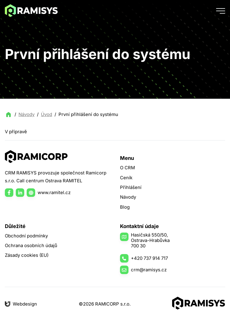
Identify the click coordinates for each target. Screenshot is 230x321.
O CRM (127, 167)
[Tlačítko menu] (220, 10)
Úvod (46, 114)
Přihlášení (131, 187)
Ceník (126, 177)
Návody (26, 114)
